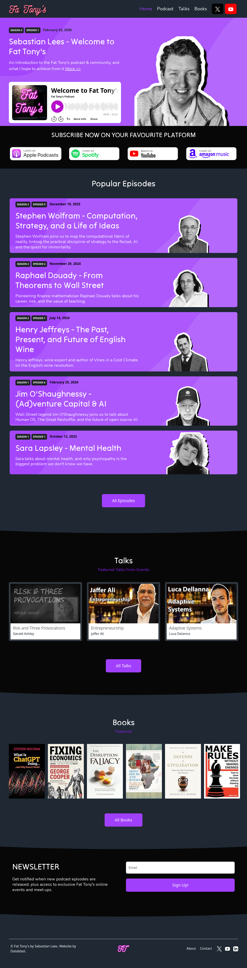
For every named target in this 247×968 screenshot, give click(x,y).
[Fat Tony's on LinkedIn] (235, 948)
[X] (217, 9)
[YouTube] (231, 9)
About (191, 948)
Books (200, 9)
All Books (123, 820)
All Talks (123, 665)
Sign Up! (180, 885)
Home (146, 9)
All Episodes (123, 500)
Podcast (165, 9)
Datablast (17, 951)
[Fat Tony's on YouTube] (227, 948)
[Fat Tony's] (28, 9)
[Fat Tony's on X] (219, 948)
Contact (206, 948)
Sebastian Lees (46, 946)
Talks (183, 9)
